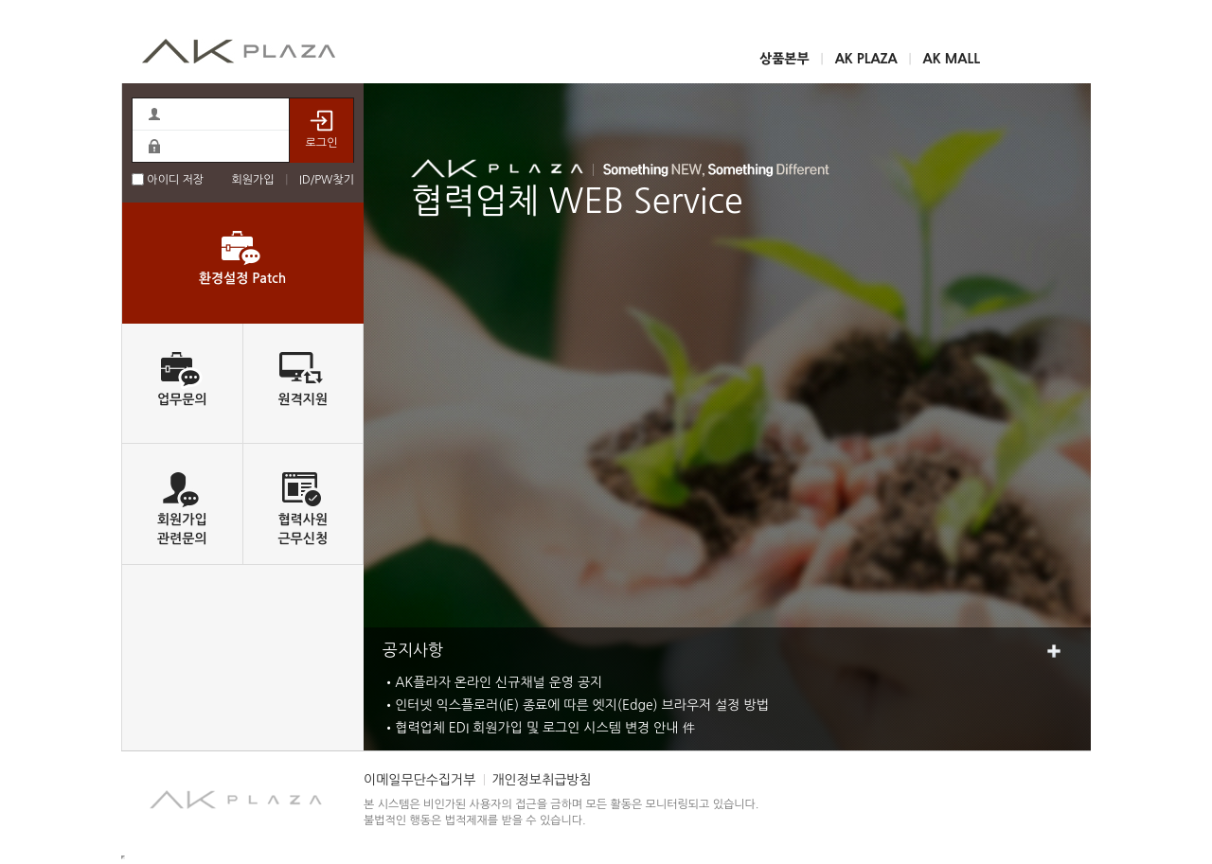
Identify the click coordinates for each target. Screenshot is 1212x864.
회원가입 (252, 179)
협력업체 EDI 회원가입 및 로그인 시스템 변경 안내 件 (545, 727)
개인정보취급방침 (541, 779)
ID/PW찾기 (326, 179)
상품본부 (784, 58)
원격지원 (302, 399)
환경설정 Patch (243, 278)
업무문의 (182, 399)
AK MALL (951, 58)
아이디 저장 (168, 179)
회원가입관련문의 (182, 529)
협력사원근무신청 (302, 529)
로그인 (322, 129)
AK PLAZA (866, 58)
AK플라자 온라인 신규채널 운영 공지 (498, 682)
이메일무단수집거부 (419, 779)
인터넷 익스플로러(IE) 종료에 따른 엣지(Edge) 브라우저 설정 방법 (582, 705)
